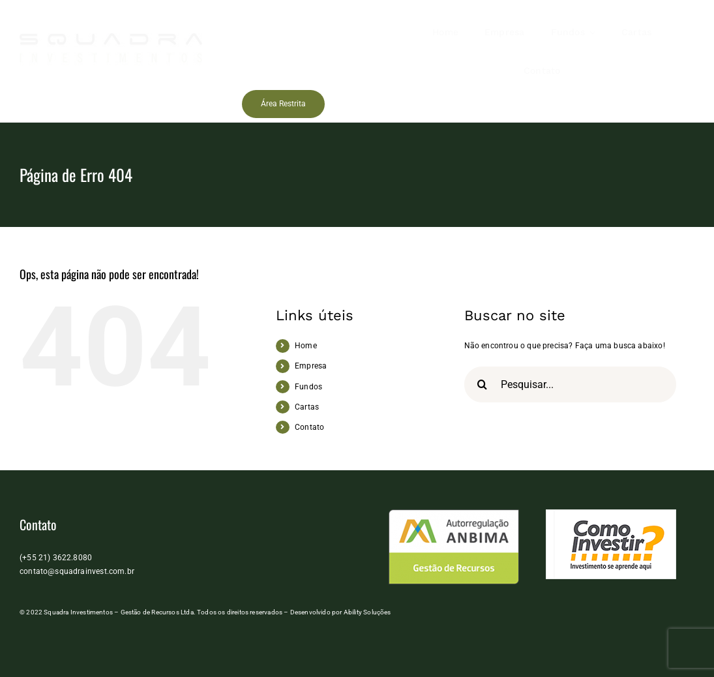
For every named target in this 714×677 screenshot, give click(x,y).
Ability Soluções (367, 612)
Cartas (307, 407)
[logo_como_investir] (611, 513)
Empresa (311, 365)
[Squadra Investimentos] (111, 37)
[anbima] (454, 513)
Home (306, 345)
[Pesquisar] (482, 384)
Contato (309, 427)
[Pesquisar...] (570, 384)
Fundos (308, 386)
